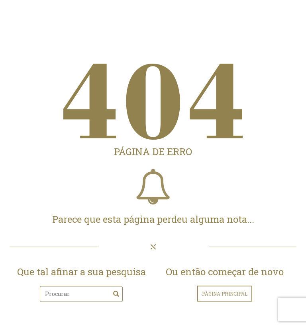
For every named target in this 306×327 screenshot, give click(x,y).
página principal (224, 293)
